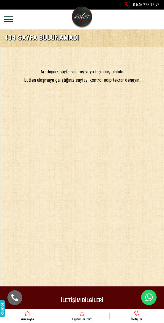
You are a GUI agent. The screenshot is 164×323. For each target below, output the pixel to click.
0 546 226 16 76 (146, 4)
